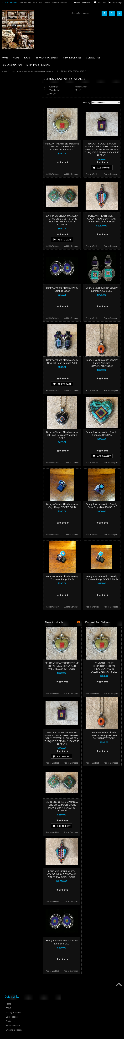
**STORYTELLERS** (13, 185)
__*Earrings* (52, 87)
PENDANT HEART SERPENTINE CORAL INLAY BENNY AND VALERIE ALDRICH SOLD (62, 146)
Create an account (59, 2)
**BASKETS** (10, 92)
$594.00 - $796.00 (11, 216)
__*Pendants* (53, 90)
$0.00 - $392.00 (10, 205)
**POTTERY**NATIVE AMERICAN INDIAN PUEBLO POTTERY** (18, 178)
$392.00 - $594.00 (11, 211)
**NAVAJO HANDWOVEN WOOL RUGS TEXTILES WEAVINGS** (21, 161)
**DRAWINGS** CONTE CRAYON (18, 119)
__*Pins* (77, 90)
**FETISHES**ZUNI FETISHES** (18, 125)
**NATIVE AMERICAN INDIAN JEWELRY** (17, 145)
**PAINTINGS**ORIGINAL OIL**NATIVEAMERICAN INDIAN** (19, 153)
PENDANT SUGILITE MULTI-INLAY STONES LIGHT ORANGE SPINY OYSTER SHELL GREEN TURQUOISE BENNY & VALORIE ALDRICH (102, 149)
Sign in (47, 2)
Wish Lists (102, 3)
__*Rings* (51, 93)
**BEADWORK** (11, 106)
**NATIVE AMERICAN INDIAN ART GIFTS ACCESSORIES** (19, 137)
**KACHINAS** (10, 130)
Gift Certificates (25, 2)
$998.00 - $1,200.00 (12, 227)
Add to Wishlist (52, 174)
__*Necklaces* (80, 87)
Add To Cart (102, 167)
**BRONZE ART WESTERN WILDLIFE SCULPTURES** (20, 112)
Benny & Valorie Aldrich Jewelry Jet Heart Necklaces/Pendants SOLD (62, 435)
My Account (37, 2)
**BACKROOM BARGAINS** (16, 87)
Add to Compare (71, 174)
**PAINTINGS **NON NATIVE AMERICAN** (16, 99)
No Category (9, 190)
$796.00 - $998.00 (11, 222)
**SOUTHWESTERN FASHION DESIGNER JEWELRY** (33, 71)
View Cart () (117, 3)
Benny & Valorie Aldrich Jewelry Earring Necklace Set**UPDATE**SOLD (102, 363)
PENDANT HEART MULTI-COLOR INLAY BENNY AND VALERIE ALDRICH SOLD (101, 219)
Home (4, 71)
